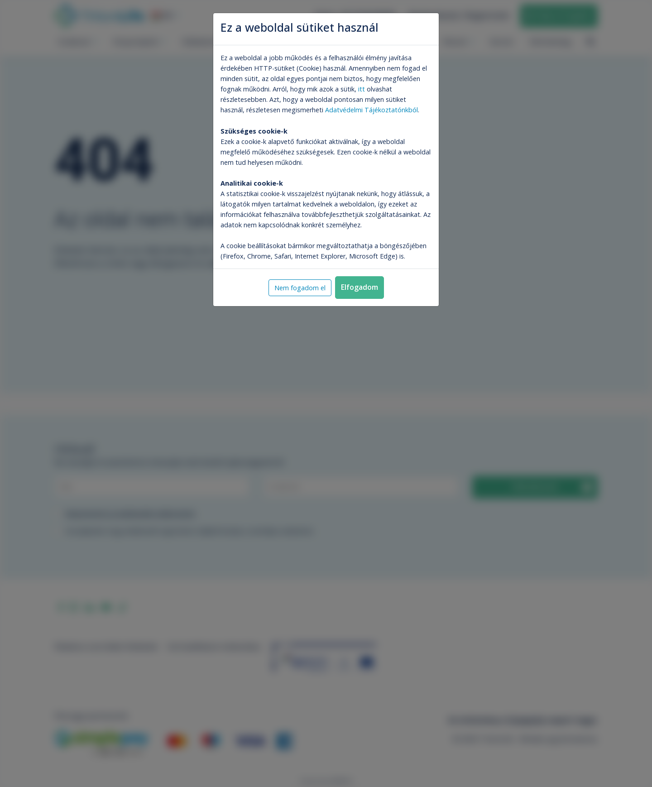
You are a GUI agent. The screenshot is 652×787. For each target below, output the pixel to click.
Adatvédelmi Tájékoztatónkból (371, 110)
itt (361, 89)
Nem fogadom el (300, 287)
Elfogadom (359, 287)
